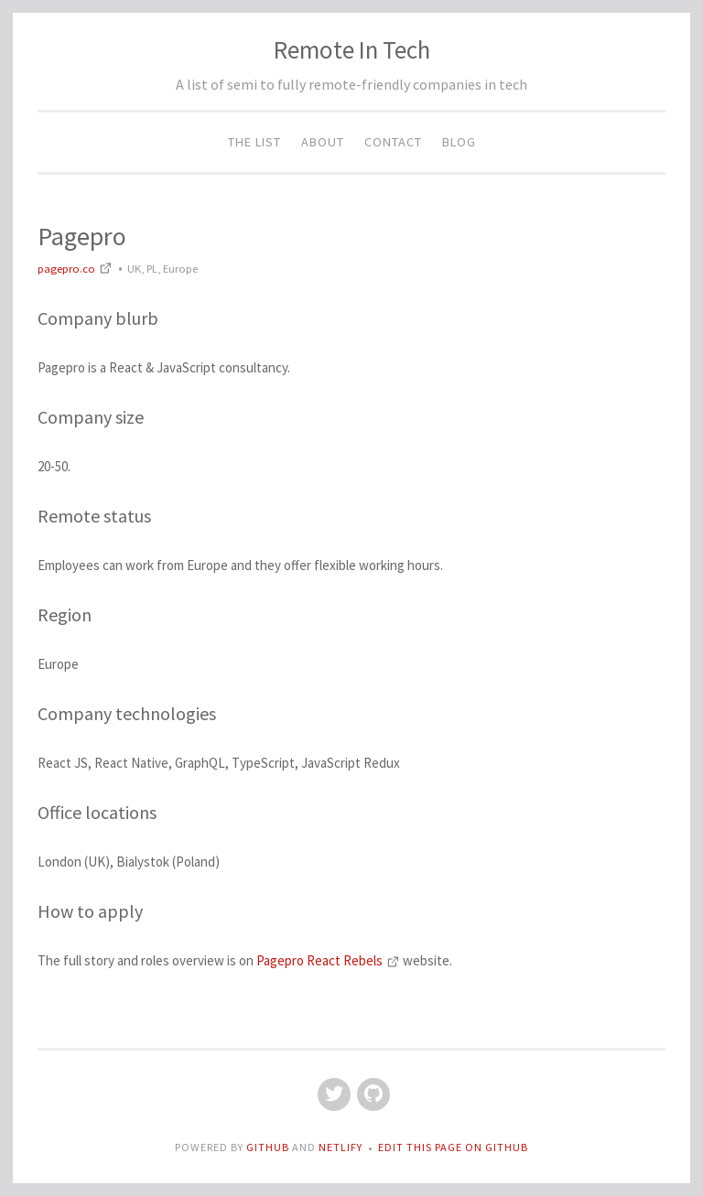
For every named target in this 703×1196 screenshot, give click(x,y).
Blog (459, 142)
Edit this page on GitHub (453, 1147)
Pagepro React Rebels (329, 960)
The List (254, 142)
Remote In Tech (352, 49)
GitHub (269, 1147)
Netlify (340, 1147)
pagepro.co (76, 268)
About (322, 142)
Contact (393, 142)
